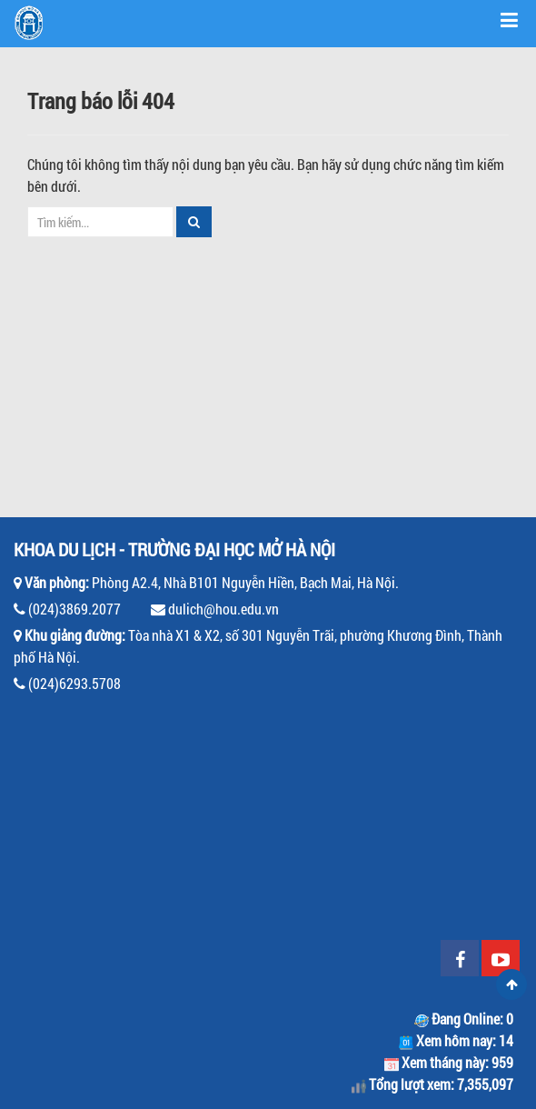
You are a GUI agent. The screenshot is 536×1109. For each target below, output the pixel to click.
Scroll (511, 984)
